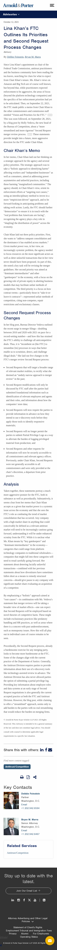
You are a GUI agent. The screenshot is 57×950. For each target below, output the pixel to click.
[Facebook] (46, 750)
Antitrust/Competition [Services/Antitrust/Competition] (17, 853)
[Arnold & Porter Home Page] (18, 5)
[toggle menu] (51, 5)
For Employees (41, 933)
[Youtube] (35, 900)
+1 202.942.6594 (30, 808)
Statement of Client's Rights (27, 927)
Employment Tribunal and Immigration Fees (29, 930)
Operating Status (29, 936)
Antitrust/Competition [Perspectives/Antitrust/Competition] (17, 766)
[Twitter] (29, 900)
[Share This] (35, 777)
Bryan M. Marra (33, 57)
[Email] (50, 750)
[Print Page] (22, 777)
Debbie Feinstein (15, 57)
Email (24, 804)
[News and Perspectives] (43, 900)
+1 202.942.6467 (30, 834)
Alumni (24, 933)
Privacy (13, 933)
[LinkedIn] (42, 750)
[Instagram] (18, 900)
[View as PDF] (28, 777)
